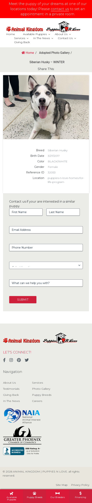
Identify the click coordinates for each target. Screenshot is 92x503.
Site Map (62, 485)
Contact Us (65, 38)
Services (19, 38)
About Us (61, 34)
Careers (37, 401)
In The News (41, 38)
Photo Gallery (41, 388)
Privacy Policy (80, 485)
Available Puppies (35, 34)
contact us (60, 9)
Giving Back (22, 42)
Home (10, 34)
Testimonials (11, 388)
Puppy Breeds (41, 395)
